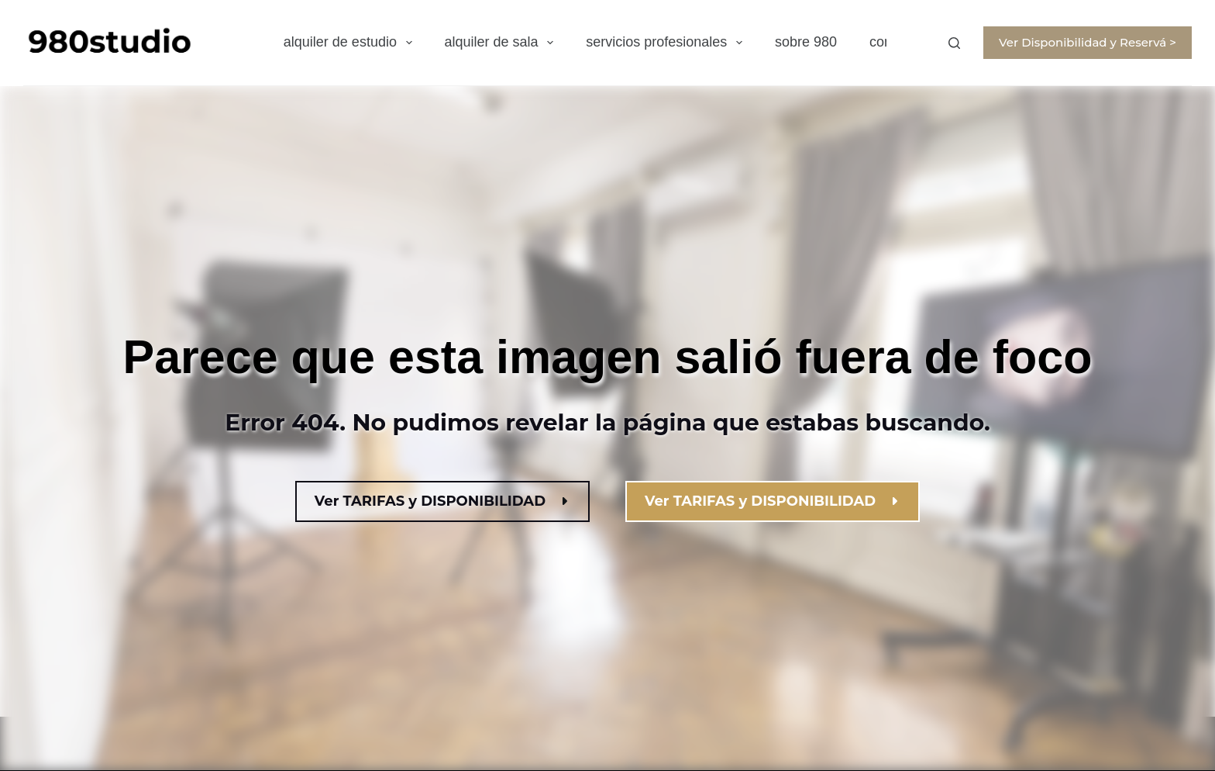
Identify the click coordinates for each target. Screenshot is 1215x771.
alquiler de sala (502, 42)
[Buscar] (954, 43)
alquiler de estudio (351, 42)
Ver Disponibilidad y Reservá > (1087, 42)
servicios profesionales (667, 42)
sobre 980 (806, 42)
